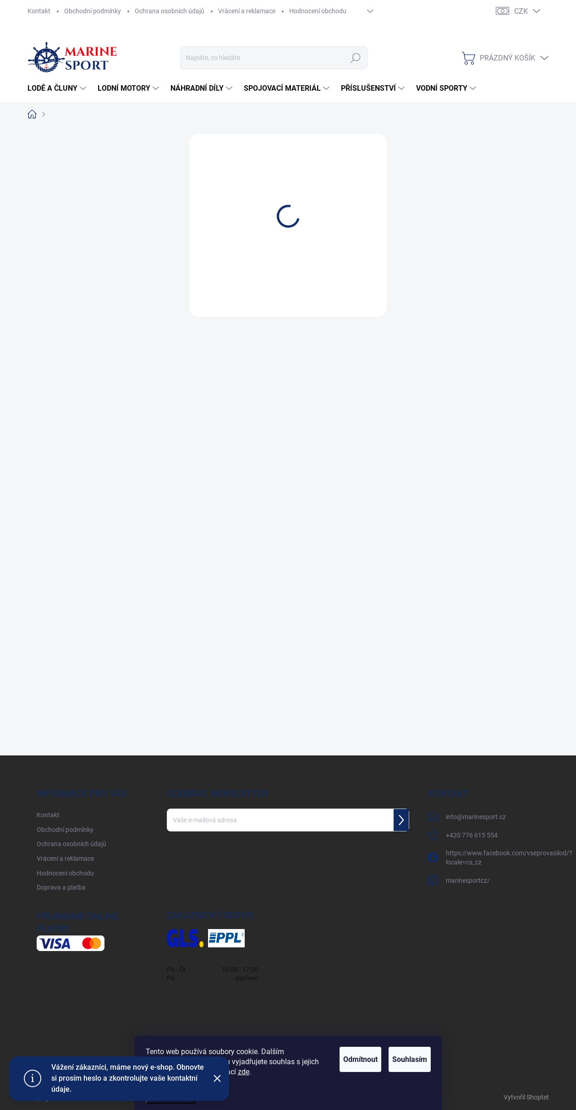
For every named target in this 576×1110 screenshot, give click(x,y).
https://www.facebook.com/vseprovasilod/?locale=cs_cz (509, 857)
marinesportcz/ (468, 880)
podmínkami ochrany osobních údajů (288, 845)
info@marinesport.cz (476, 816)
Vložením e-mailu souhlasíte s (251, 845)
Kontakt (38, 11)
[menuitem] (57, 88)
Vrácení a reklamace (246, 11)
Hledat (355, 57)
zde (268, 1071)
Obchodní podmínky (92, 11)
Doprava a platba (61, 887)
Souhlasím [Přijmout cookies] (401, 1059)
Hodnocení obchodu (317, 11)
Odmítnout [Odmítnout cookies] (337, 1059)
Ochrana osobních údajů (169, 11)
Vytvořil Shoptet (526, 1097)
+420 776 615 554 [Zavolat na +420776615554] (472, 835)
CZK (521, 11)
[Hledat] (274, 57)
